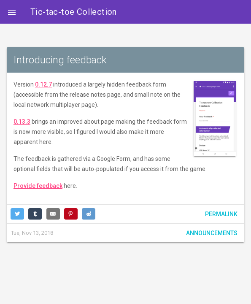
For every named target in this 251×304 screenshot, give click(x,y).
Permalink (221, 214)
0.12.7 (43, 84)
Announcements (212, 233)
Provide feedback (37, 185)
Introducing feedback (60, 60)
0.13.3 (21, 121)
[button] (12, 12)
